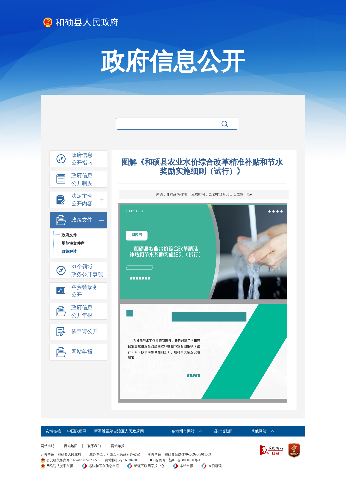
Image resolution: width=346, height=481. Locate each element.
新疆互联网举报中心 (149, 466)
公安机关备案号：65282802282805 (71, 460)
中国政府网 (76, 431)
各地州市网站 (183, 431)
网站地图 (71, 446)
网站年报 (117, 446)
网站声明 (47, 446)
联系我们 (94, 446)
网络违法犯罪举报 (59, 466)
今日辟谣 (215, 466)
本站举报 (186, 466)
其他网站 (258, 431)
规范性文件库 (73, 243)
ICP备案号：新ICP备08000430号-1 (175, 460)
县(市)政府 (223, 431)
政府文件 (69, 235)
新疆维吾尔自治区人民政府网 (119, 431)
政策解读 (69, 251)
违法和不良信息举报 (104, 466)
